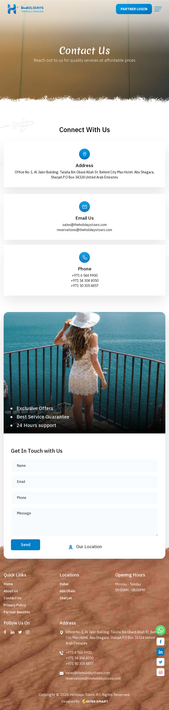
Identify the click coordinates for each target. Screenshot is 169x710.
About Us (11, 591)
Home (8, 584)
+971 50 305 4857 (84, 301)
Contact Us (12, 598)
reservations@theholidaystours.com (84, 246)
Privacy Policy (15, 605)
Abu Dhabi (67, 591)
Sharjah (66, 598)
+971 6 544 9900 (85, 291)
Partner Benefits (17, 612)
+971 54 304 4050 (84, 296)
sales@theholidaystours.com (84, 240)
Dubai (64, 584)
